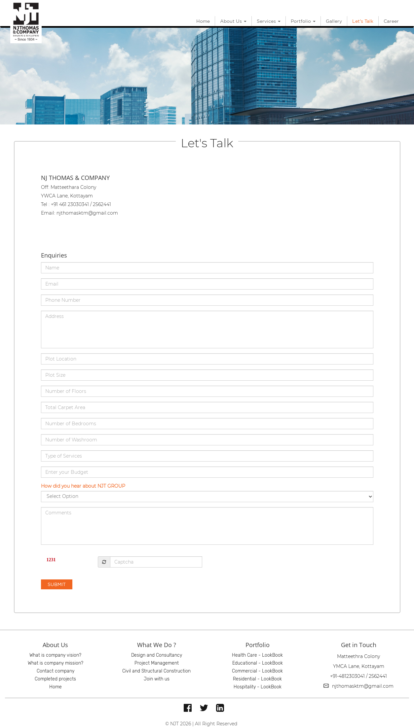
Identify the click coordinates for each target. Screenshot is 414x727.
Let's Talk (362, 21)
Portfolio (303, 21)
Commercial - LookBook (257, 671)
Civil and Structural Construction (156, 671)
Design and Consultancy (156, 655)
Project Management (156, 663)
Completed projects (55, 679)
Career (391, 21)
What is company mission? (55, 663)
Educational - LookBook (257, 663)
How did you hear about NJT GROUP (83, 486)
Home (203, 21)
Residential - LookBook (257, 679)
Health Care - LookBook (257, 655)
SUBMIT (57, 584)
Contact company (55, 671)
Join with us (156, 679)
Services (269, 21)
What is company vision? (55, 655)
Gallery (334, 21)
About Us (233, 21)
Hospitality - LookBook (258, 687)
